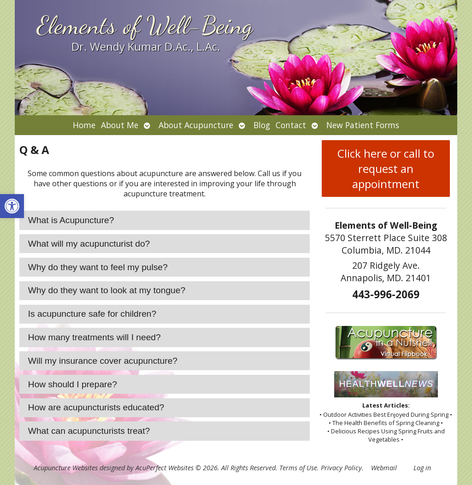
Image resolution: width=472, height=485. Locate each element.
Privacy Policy (341, 467)
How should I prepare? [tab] (72, 384)
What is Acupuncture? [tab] (71, 220)
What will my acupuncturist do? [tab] (89, 243)
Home (84, 124)
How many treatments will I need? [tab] (94, 337)
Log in (422, 467)
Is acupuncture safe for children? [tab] (92, 314)
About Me (119, 124)
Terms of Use (298, 467)
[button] (12, 206)
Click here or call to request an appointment (385, 168)
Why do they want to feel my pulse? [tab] (98, 267)
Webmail (384, 467)
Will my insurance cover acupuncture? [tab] (102, 361)
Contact (291, 124)
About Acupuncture (196, 124)
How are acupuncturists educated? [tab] (96, 407)
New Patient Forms (362, 124)
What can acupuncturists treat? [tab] (89, 431)
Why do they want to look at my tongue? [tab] (106, 290)
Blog (262, 124)
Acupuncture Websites (66, 467)
